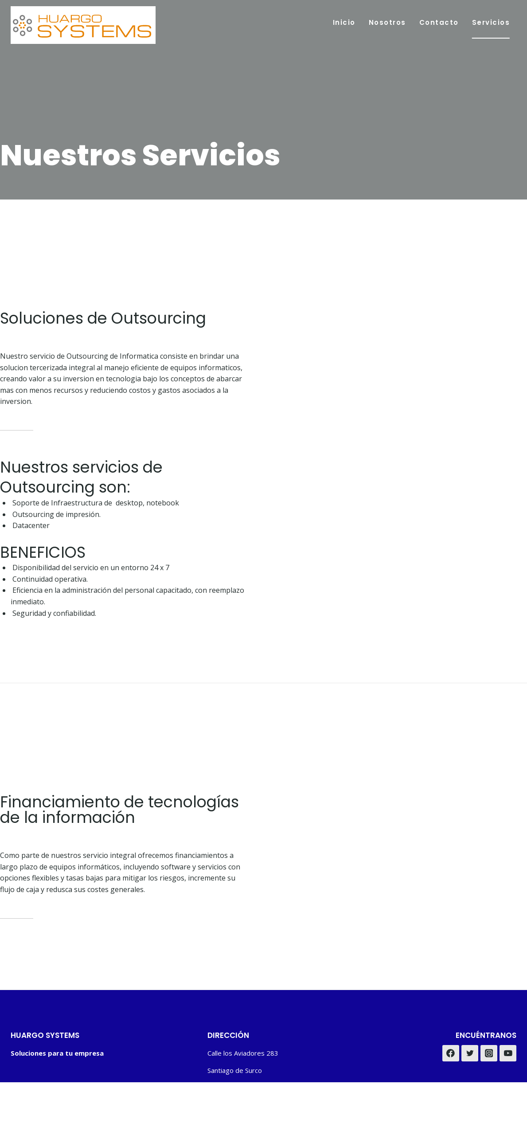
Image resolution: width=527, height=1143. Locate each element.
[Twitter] (469, 1053)
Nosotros (387, 22)
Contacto (439, 22)
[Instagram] (488, 1053)
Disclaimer (502, 1106)
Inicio (344, 22)
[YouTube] (508, 1053)
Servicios (491, 22)
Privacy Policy (462, 1106)
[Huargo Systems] (83, 25)
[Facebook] (450, 1053)
